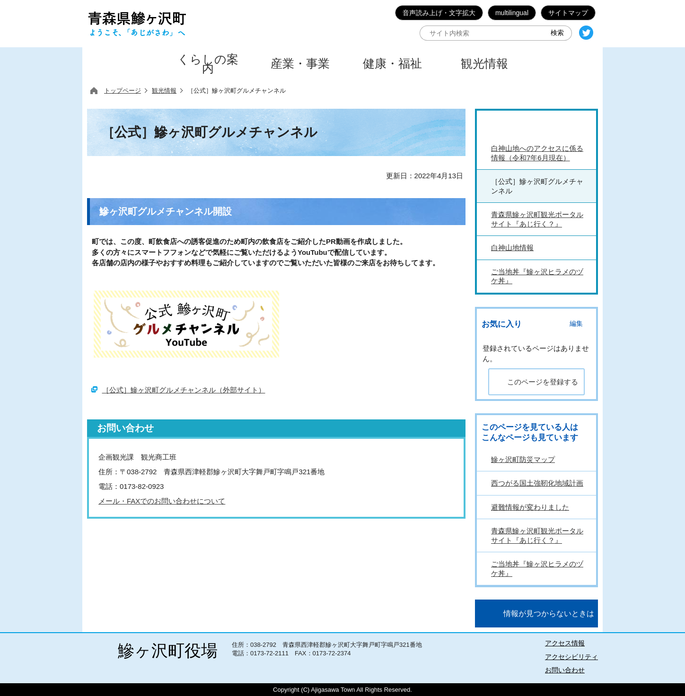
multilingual (511, 13)
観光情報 (164, 90)
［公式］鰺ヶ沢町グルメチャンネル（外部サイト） (183, 390)
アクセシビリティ (571, 657)
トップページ (122, 90)
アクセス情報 (565, 643)
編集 (576, 323)
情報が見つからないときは (548, 613)
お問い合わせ (565, 670)
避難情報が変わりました (530, 507)
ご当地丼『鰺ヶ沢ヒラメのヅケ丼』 (537, 568)
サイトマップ (568, 13)
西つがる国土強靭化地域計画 (537, 483)
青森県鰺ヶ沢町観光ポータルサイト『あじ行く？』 (537, 535)
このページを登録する (542, 382)
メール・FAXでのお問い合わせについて (161, 501)
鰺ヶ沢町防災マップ (523, 459)
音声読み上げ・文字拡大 (439, 13)
